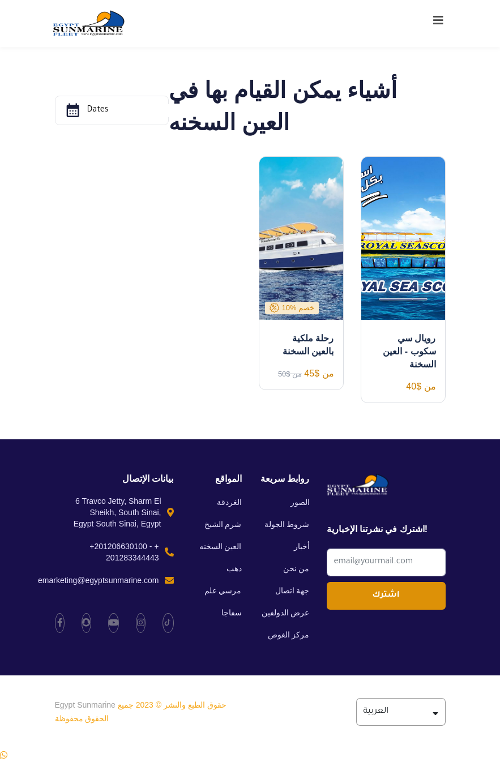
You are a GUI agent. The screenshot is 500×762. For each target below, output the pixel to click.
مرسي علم (223, 590)
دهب (234, 568)
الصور (300, 502)
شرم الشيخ (223, 524)
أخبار (302, 546)
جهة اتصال (292, 590)
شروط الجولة (287, 524)
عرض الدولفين (286, 612)
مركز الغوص (289, 634)
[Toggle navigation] (438, 23)
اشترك (385, 595)
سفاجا (231, 612)
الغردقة (229, 502)
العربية (401, 711)
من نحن (296, 568)
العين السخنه (220, 546)
